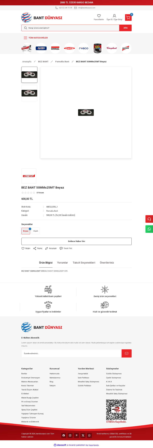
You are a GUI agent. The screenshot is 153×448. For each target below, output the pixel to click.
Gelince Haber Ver (76, 242)
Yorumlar (62, 263)
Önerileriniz (107, 263)
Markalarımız (55, 378)
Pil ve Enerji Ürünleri (29, 402)
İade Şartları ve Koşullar (115, 386)
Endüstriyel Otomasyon (30, 378)
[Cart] (128, 17)
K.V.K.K (109, 382)
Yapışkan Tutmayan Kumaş (32, 414)
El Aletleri (25, 394)
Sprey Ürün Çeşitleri (29, 410)
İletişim (53, 386)
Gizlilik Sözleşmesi (114, 374)
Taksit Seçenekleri (84, 263)
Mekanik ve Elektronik (30, 422)
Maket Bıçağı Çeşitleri (30, 398)
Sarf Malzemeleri (28, 406)
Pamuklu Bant (52, 211)
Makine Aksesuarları (29, 382)
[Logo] (41, 17)
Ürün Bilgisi (45, 263)
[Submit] (127, 354)
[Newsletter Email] (76, 354)
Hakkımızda (54, 374)
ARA (124, 28)
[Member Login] (113, 17)
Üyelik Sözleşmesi (113, 378)
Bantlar (24, 374)
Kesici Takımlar (27, 386)
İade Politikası (83, 378)
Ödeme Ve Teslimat (114, 390)
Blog (51, 382)
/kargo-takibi (83, 374)
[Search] (76, 28)
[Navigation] (76, 38)
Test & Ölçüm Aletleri (29, 390)
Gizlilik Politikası (84, 386)
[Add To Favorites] (25, 249)
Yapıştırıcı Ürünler (28, 418)
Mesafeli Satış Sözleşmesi (88, 382)
